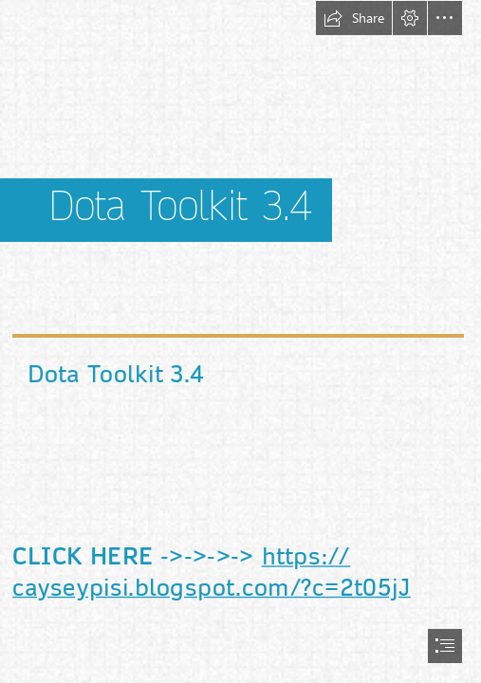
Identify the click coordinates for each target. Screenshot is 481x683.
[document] (240, 341)
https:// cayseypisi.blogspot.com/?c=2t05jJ (211, 572)
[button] (354, 18)
